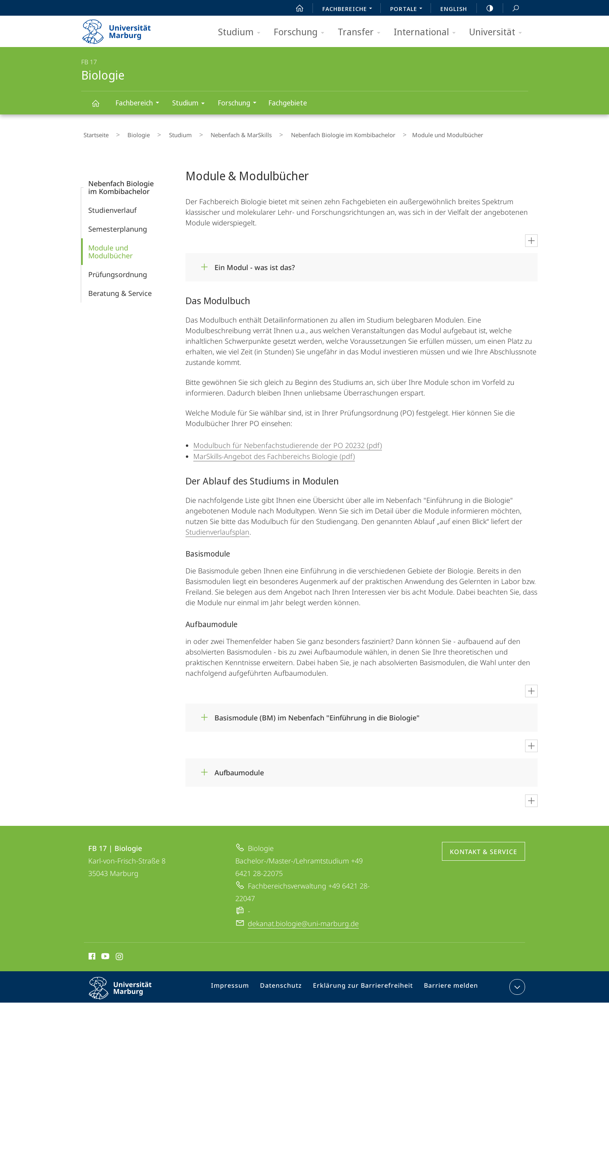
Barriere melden (448, 984)
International (427, 32)
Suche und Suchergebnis (511, 8)
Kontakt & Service (483, 847)
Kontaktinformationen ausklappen (516, 982)
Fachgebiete (287, 102)
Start (295, 8)
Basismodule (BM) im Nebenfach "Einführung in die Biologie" (317, 713)
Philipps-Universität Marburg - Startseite (123, 29)
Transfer (361, 32)
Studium (241, 32)
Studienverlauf (112, 205)
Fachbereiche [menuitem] (349, 9)
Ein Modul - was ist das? (255, 262)
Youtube (104, 953)
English (453, 9)
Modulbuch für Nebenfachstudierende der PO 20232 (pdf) (287, 440)
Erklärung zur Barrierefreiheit (365, 984)
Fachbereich (139, 103)
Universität (498, 32)
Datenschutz (289, 984)
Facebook (91, 953)
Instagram (120, 953)
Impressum (241, 984)
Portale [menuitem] (408, 9)
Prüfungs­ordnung (117, 269)
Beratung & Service (120, 288)
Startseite (93, 133)
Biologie (100, 106)
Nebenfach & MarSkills (212, 133)
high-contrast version (485, 8)
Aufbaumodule (239, 768)
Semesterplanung (117, 224)
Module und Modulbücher (110, 247)
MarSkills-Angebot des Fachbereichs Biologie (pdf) (274, 451)
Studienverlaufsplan (217, 527)
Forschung (301, 32)
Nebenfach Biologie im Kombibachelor (305, 133)
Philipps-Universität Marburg (127, 989)
